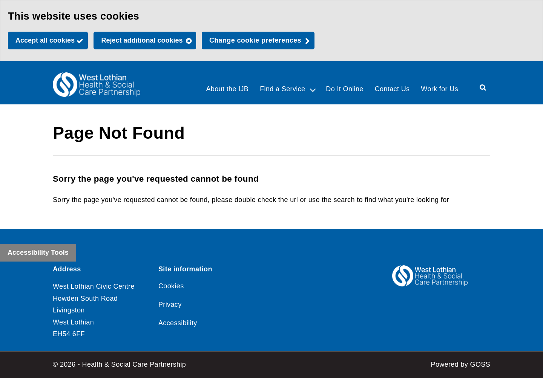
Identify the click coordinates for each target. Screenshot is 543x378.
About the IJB (227, 89)
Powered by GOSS (460, 364)
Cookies (171, 286)
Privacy (170, 304)
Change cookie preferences (255, 40)
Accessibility (177, 323)
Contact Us (392, 89)
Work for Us (439, 89)
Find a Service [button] (282, 89)
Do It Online (344, 89)
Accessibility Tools (38, 252)
